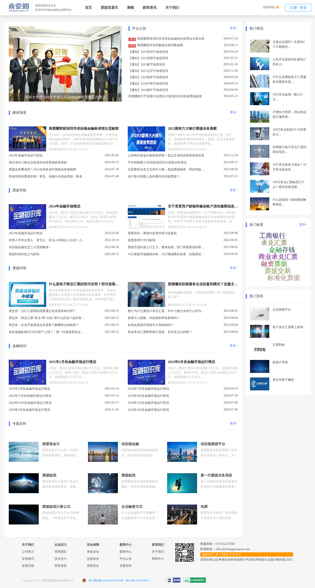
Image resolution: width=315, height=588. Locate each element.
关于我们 (172, 7)
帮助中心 (158, 558)
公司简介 (28, 551)
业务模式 (28, 558)
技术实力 (60, 558)
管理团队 (60, 551)
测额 (130, 7)
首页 (88, 7)
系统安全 (93, 565)
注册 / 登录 (298, 7)
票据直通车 (109, 7)
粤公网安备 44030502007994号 (106, 580)
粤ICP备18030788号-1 (138, 580)
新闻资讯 (150, 7)
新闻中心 (125, 551)
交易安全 (93, 558)
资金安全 (93, 551)
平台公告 (125, 558)
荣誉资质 (60, 565)
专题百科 (125, 565)
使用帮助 (269, 7)
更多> (234, 28)
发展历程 (28, 565)
